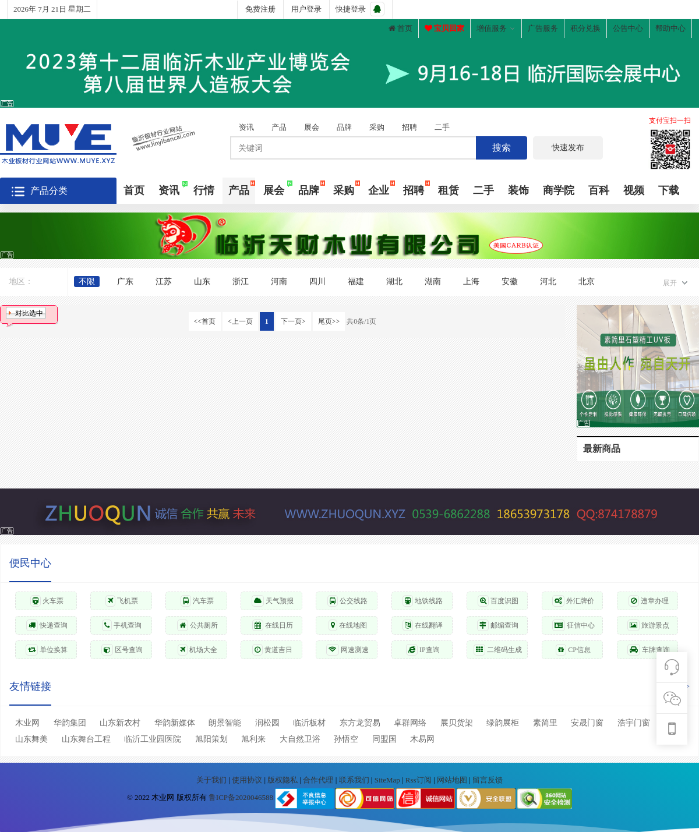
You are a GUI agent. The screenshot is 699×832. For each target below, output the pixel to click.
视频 (633, 190)
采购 (376, 127)
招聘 (409, 127)
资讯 (246, 127)
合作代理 (319, 780)
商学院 (558, 190)
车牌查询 (648, 650)
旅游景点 (648, 625)
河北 (548, 281)
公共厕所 (197, 625)
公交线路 (347, 601)
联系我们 (355, 780)
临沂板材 (309, 722)
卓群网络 (410, 722)
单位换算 (47, 650)
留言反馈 (487, 780)
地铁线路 (423, 601)
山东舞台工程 (86, 739)
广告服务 (543, 28)
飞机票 (121, 601)
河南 (279, 281)
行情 (203, 190)
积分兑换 (585, 28)
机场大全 (197, 650)
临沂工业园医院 (152, 739)
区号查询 (122, 650)
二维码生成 (498, 650)
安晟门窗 (587, 722)
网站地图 (453, 780)
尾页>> (329, 321)
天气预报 (273, 601)
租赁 (448, 190)
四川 (317, 281)
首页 (400, 28)
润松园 (267, 722)
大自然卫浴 (300, 739)
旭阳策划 (211, 739)
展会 (311, 127)
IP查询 (423, 650)
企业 (378, 190)
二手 (442, 127)
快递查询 (47, 625)
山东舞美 (31, 739)
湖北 (394, 281)
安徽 (510, 281)
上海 (471, 281)
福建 (356, 281)
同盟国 (384, 739)
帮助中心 (670, 28)
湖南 (433, 281)
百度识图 (498, 601)
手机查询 (122, 625)
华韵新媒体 (174, 722)
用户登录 (306, 9)
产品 (279, 127)
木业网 (27, 722)
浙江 (240, 281)
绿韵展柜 (502, 722)
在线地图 (348, 625)
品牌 (344, 127)
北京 (586, 281)
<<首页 (205, 321)
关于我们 (212, 780)
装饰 (518, 190)
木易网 (422, 739)
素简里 (545, 722)
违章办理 (649, 601)
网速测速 (347, 650)
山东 (202, 281)
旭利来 (253, 739)
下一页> (293, 321)
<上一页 (240, 321)
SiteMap (388, 780)
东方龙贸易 (360, 722)
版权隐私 (283, 780)
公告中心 (628, 28)
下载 (668, 190)
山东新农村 (120, 722)
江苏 (164, 281)
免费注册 (260, 9)
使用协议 (248, 780)
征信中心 (573, 625)
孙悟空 (346, 739)
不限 (87, 281)
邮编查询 (497, 625)
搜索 (501, 148)
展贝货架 (456, 722)
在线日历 (272, 625)
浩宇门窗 (633, 722)
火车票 (46, 601)
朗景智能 (225, 722)
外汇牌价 (573, 601)
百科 (598, 190)
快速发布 (568, 147)
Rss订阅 (418, 780)
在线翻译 (423, 625)
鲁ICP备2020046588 (241, 798)
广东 (125, 281)
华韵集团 (70, 722)
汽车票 (197, 601)
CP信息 (573, 650)
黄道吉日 (272, 650)
